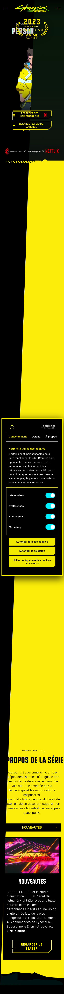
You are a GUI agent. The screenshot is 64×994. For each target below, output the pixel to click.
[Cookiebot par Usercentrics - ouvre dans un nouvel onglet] (42, 426)
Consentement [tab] (18, 436)
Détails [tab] (36, 436)
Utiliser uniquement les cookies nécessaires (32, 562)
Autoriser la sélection (32, 550)
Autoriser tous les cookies (32, 541)
